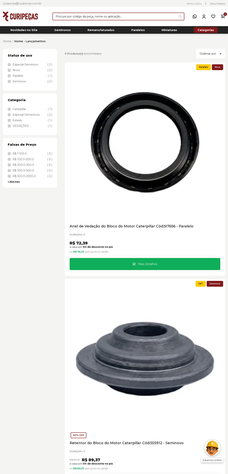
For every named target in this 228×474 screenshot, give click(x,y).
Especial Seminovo (32, 66)
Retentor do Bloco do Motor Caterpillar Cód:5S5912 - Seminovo (143, 122)
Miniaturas (169, 31)
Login (204, 370)
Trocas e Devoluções (160, 403)
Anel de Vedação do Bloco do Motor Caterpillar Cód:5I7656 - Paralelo (89, 122)
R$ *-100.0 (32, 155)
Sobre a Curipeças (158, 370)
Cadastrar (149, 342)
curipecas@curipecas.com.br (22, 3)
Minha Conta (194, 3)
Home (7, 43)
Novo (32, 72)
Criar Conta (208, 396)
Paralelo (32, 78)
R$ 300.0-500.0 (32, 172)
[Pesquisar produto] (180, 16)
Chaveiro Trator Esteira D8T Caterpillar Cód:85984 (144, 233)
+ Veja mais (14, 183)
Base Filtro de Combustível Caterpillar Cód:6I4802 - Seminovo (90, 233)
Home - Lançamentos (30, 43)
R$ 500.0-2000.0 (32, 178)
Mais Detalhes (93, 158)
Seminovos (62, 31)
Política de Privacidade (161, 409)
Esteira (32, 122)
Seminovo (32, 83)
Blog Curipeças (155, 416)
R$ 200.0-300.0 (32, 167)
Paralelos (138, 31)
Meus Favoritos (211, 389)
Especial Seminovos (32, 116)
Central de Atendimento (163, 376)
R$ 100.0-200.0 (32, 161)
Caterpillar (32, 111)
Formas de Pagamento (161, 389)
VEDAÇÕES (32, 128)
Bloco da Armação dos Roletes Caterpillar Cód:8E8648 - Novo (198, 122)
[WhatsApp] (195, 16)
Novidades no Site (23, 31)
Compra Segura (156, 383)
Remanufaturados (101, 31)
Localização (153, 396)
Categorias (206, 31)
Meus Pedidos (217, 3)
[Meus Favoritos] (213, 16)
